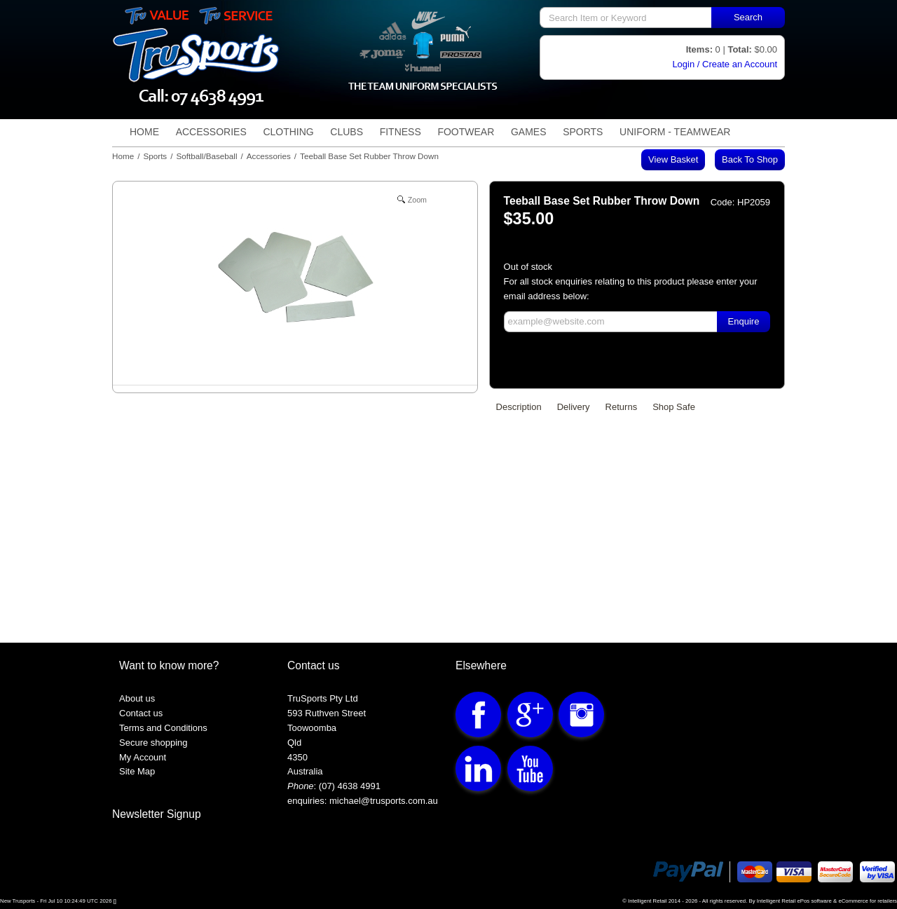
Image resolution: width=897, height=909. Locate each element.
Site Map (137, 771)
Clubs (346, 131)
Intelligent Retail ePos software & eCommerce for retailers (827, 901)
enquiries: (307, 800)
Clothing (288, 131)
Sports (583, 131)
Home (144, 131)
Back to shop (750, 159)
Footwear (465, 131)
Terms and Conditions (163, 728)
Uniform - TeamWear (674, 131)
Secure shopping (153, 742)
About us (137, 698)
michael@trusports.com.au (382, 800)
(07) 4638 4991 (350, 786)
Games (529, 131)
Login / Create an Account (724, 64)
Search (748, 17)
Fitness (400, 131)
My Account (142, 757)
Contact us (141, 713)
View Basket (673, 159)
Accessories (211, 131)
